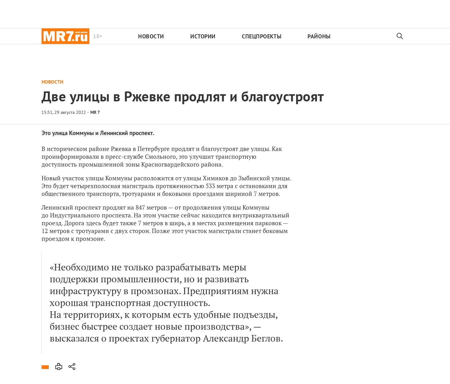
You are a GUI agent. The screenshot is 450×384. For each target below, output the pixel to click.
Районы (319, 36)
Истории (203, 36)
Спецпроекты (261, 36)
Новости (151, 36)
